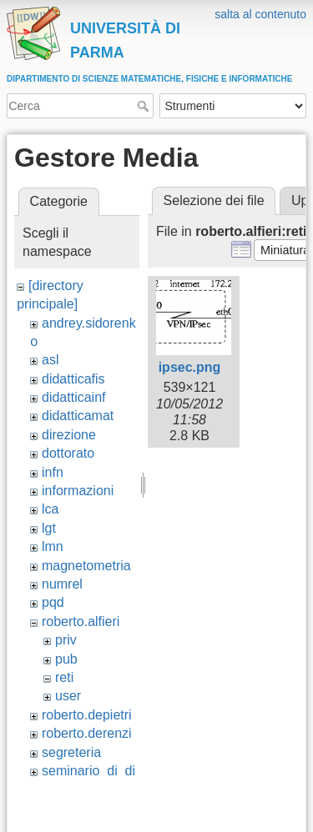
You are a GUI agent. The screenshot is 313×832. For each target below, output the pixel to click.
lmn (52, 546)
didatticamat (78, 415)
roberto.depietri (87, 715)
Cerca (145, 106)
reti (64, 677)
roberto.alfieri (80, 621)
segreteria (71, 752)
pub (66, 659)
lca (50, 509)
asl (50, 360)
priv (66, 640)
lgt (49, 528)
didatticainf (74, 397)
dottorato (68, 453)
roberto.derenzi (87, 733)
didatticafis (73, 379)
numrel (62, 584)
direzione (69, 435)
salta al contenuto (260, 14)
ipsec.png (190, 367)
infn (52, 472)
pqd (53, 602)
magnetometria (86, 566)
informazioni (78, 491)
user (68, 696)
